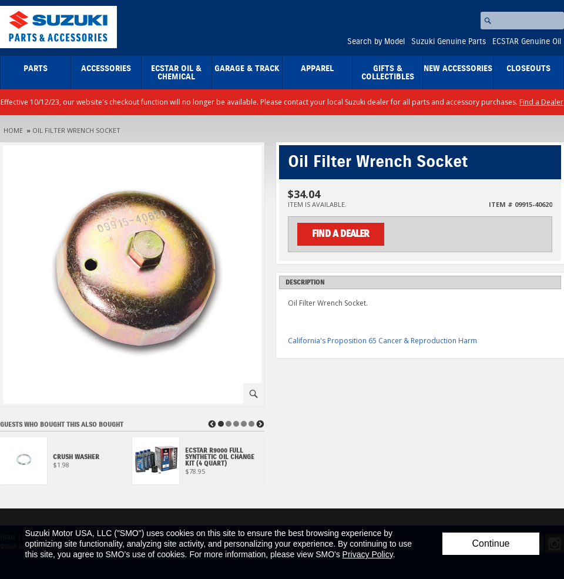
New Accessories (458, 68)
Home (13, 130)
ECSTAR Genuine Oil (526, 41)
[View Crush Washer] (66, 464)
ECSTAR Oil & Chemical (176, 72)
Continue (490, 543)
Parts (36, 68)
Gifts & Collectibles (387, 72)
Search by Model (376, 41)
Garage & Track (247, 68)
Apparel (317, 68)
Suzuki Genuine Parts (448, 41)
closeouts (528, 68)
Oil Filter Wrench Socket (76, 130)
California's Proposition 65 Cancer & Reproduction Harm (382, 341)
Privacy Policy (368, 554)
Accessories (106, 68)
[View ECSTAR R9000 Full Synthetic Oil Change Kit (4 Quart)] (198, 464)
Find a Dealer (541, 102)
